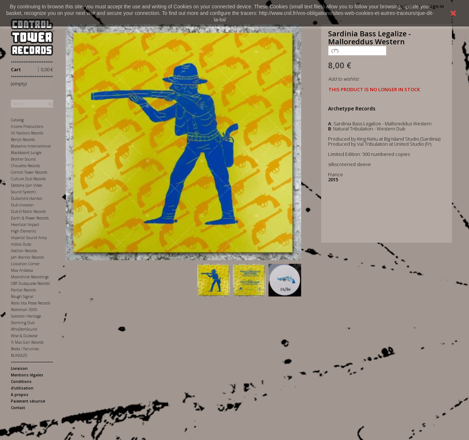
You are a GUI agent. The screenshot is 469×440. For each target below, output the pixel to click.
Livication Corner (25, 263)
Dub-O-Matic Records (28, 211)
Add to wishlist (343, 79)
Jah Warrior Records (27, 257)
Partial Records (23, 289)
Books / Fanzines (25, 348)
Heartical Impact (25, 224)
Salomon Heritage (26, 316)
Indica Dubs (21, 244)
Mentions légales (27, 375)
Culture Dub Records (28, 178)
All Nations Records (27, 133)
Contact (18, 407)
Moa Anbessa (22, 270)
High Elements (23, 231)
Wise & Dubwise (24, 335)
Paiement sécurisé (28, 401)
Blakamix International (31, 146)
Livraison (19, 368)
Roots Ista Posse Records (30, 303)
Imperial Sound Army (29, 237)
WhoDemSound (24, 329)
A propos (19, 394)
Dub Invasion (22, 204)
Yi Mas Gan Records (27, 342)
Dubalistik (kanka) (26, 198)
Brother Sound (23, 159)
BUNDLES (19, 355)
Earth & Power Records (30, 218)
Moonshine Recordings (30, 276)
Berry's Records (23, 139)
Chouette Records (25, 165)
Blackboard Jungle (26, 152)
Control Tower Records (29, 172)
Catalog (17, 119)
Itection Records (24, 250)
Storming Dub (23, 322)
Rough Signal (22, 296)
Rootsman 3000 (24, 309)
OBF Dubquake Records (30, 283)
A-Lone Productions (27, 126)
